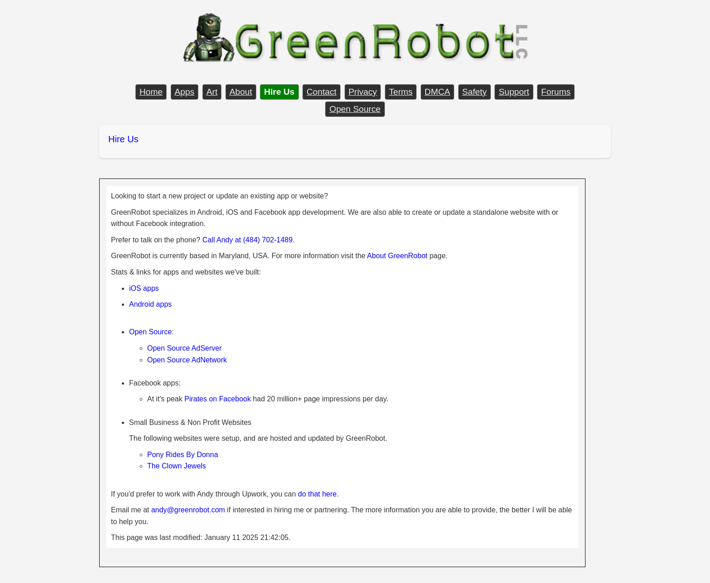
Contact (321, 91)
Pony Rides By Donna (182, 454)
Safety (474, 91)
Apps (185, 91)
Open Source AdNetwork (187, 360)
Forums (556, 91)
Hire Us (123, 139)
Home (151, 91)
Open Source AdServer (184, 348)
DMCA (438, 91)
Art (212, 91)
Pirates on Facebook (217, 399)
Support (514, 91)
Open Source (354, 109)
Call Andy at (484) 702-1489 (247, 240)
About (241, 91)
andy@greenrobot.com (188, 510)
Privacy (363, 91)
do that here (317, 494)
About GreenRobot (397, 256)
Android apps (150, 304)
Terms (401, 91)
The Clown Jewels (176, 466)
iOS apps (144, 288)
